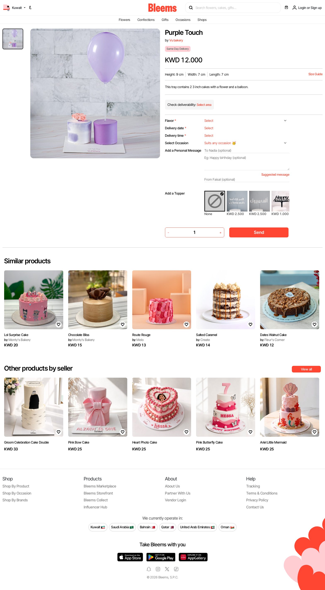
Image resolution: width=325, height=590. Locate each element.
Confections (146, 20)
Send (259, 232)
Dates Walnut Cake (273, 335)
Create (203, 339)
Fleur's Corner (272, 339)
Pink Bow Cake (78, 442)
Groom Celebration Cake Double (26, 442)
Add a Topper (175, 193)
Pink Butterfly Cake (209, 442)
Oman (227, 527)
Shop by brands (15, 500)
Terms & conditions (262, 493)
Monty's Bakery (17, 339)
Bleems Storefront (98, 493)
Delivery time (175, 135)
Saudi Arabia (122, 527)
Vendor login (175, 500)
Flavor (170, 120)
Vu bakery (176, 40)
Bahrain (147, 527)
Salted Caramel (206, 335)
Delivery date (175, 128)
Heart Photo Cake (144, 442)
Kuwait (98, 527)
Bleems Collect (96, 500)
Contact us (255, 507)
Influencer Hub (95, 507)
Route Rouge (141, 335)
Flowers (124, 20)
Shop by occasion (16, 493)
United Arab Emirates (197, 527)
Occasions (183, 20)
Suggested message (275, 175)
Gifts (165, 20)
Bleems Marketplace (100, 486)
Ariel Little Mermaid (273, 442)
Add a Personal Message (183, 150)
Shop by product (15, 486)
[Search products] (235, 8)
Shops (202, 20)
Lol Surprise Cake (16, 335)
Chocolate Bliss (78, 335)
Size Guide (315, 74)
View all (306, 369)
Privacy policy (257, 500)
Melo (138, 339)
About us (172, 486)
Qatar (167, 527)
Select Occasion (176, 143)
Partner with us (177, 493)
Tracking (253, 486)
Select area (203, 105)
